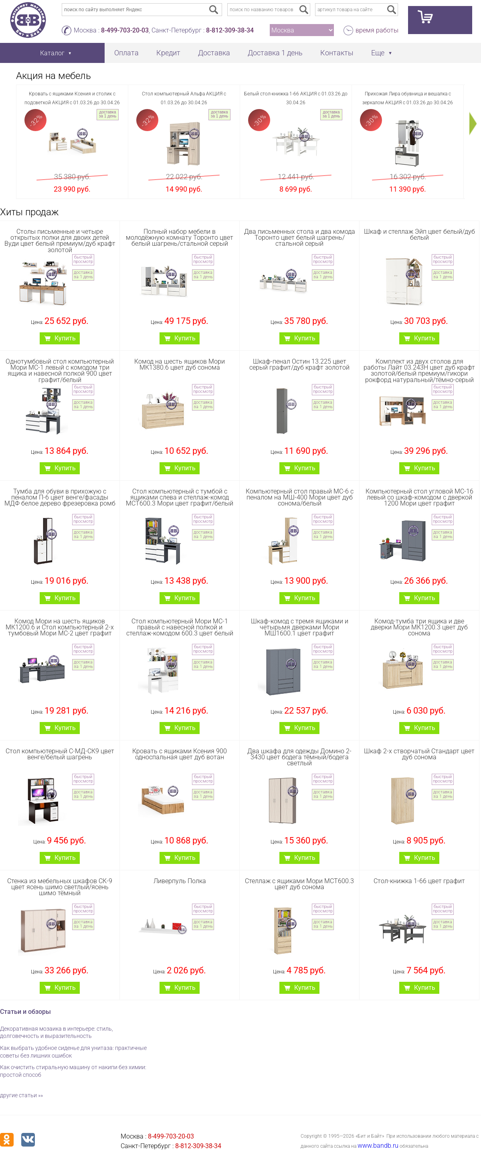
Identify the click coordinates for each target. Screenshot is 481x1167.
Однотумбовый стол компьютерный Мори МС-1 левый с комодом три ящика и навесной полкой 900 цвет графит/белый (60, 371)
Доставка (214, 53)
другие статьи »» (21, 1095)
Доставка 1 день (275, 53)
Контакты (337, 53)
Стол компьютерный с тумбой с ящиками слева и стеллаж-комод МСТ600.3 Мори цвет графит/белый (179, 497)
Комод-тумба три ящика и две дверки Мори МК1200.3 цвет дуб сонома (419, 627)
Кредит (168, 53)
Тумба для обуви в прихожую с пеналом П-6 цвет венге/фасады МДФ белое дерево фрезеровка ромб (59, 497)
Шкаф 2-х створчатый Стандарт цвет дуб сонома (419, 754)
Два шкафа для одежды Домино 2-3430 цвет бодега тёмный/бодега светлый (299, 757)
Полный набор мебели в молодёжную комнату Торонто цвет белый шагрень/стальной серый (179, 237)
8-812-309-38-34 (230, 30)
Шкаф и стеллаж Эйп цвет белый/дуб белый (419, 234)
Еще (377, 53)
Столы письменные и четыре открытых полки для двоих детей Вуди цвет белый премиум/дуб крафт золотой (59, 241)
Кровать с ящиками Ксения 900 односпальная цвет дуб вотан (179, 754)
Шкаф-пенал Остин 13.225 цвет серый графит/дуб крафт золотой (299, 364)
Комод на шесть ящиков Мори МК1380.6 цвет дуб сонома (179, 364)
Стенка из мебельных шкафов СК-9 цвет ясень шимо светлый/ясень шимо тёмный (59, 887)
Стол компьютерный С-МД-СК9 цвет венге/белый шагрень (60, 754)
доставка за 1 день (107, 114)
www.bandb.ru (378, 1145)
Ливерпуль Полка (180, 881)
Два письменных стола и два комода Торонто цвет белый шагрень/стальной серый (299, 237)
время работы (377, 30)
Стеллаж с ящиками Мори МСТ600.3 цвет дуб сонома (299, 884)
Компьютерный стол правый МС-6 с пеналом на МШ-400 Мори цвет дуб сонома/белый (300, 497)
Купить (65, 338)
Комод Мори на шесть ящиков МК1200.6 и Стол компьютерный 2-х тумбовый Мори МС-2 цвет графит (60, 627)
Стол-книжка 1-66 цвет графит (419, 881)
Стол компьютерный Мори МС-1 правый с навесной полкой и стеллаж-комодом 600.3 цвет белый (179, 627)
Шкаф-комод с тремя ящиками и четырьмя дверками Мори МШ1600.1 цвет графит (299, 627)
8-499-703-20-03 (125, 30)
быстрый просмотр (83, 259)
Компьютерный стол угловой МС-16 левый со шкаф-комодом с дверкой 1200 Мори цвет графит (419, 497)
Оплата (126, 53)
